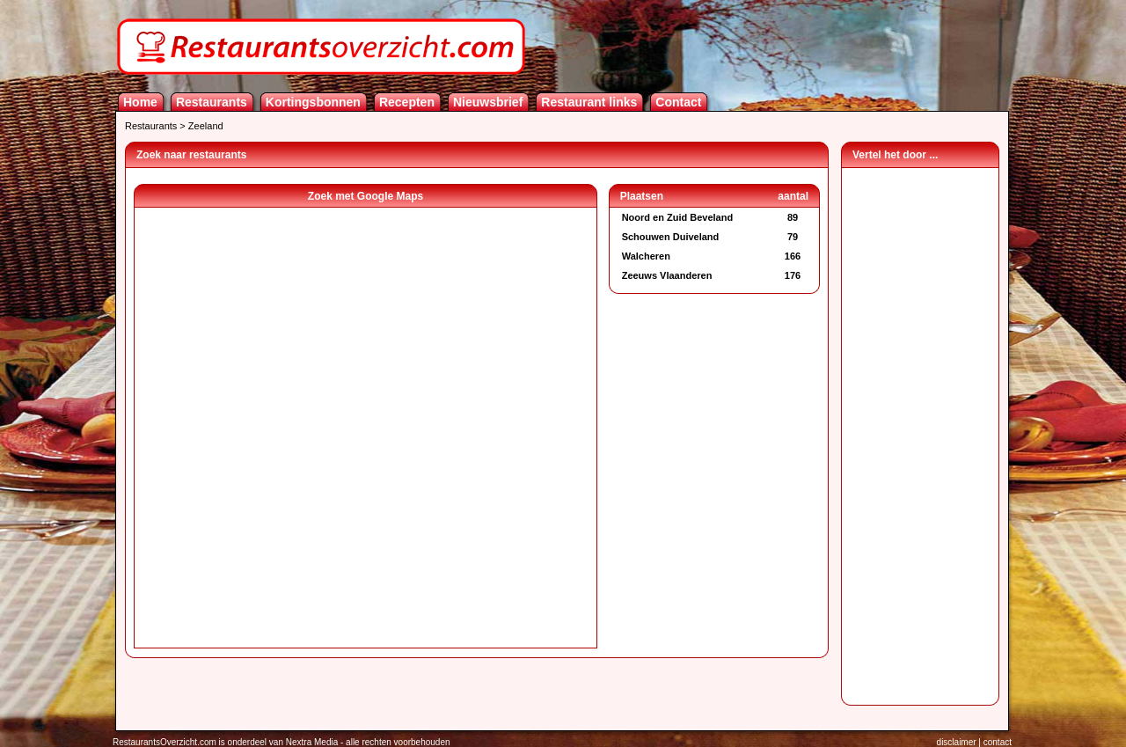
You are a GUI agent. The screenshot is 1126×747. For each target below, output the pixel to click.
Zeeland (205, 126)
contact (997, 742)
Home (140, 102)
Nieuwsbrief (488, 102)
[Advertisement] (920, 432)
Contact (678, 102)
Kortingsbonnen (313, 102)
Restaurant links (589, 102)
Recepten (407, 102)
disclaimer (956, 742)
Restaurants (211, 102)
